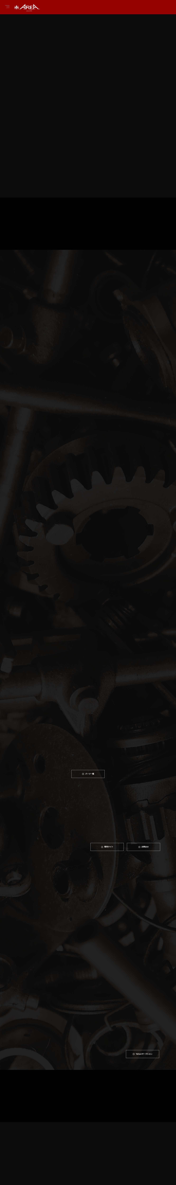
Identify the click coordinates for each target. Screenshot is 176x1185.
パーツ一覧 (89, 737)
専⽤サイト (108, 810)
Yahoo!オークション (144, 952)
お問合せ (145, 810)
